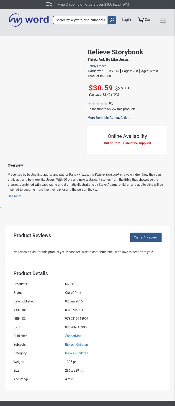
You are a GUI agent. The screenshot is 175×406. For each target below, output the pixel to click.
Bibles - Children (76, 344)
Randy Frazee (97, 66)
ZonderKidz (73, 336)
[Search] (80, 20)
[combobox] (80, 20)
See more (14, 196)
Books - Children (76, 353)
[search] (111, 20)
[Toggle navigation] (163, 20)
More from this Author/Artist (108, 117)
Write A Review (146, 237)
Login (125, 20)
